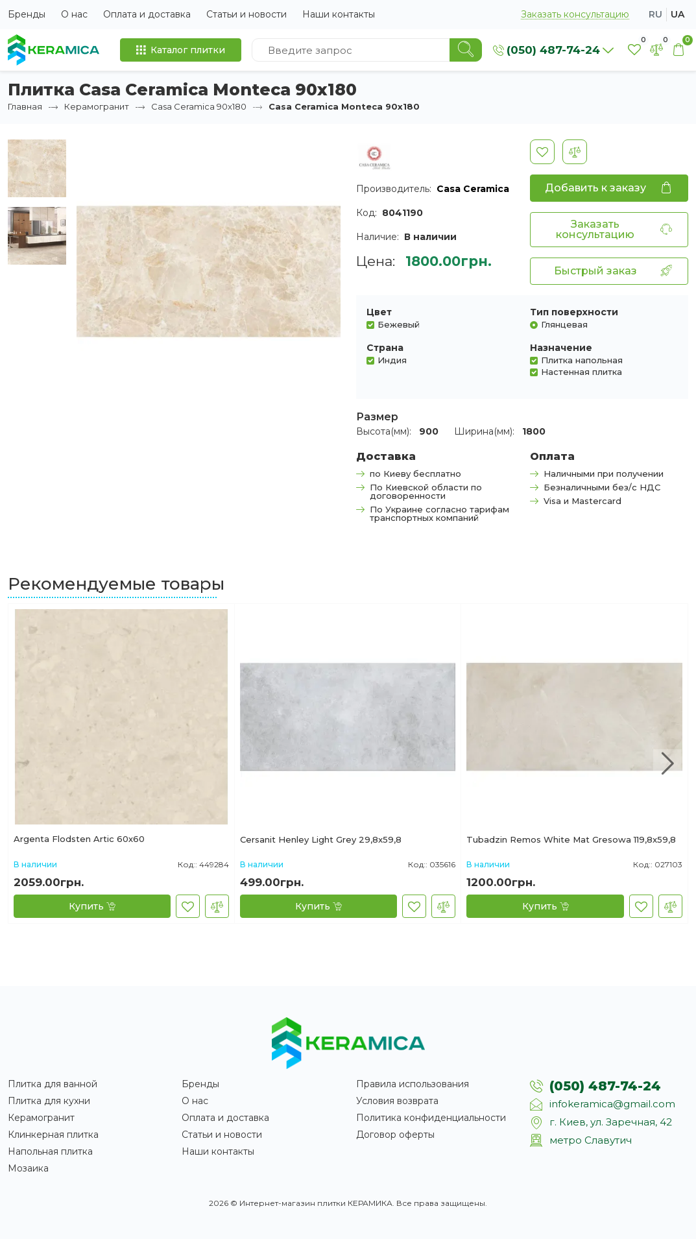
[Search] (466, 50)
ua (677, 14)
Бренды (26, 14)
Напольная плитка (50, 1151)
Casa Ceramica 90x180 (198, 106)
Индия (392, 360)
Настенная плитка (581, 371)
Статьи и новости (246, 14)
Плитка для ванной (52, 1084)
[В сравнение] (574, 151)
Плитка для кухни (49, 1101)
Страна (384, 348)
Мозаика (28, 1168)
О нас (74, 14)
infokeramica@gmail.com (612, 1104)
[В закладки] (542, 151)
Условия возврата (397, 1101)
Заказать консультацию (575, 14)
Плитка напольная (582, 360)
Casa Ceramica (473, 189)
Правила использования (412, 1084)
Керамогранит (96, 106)
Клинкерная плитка (53, 1134)
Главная (25, 106)
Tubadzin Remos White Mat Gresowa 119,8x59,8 (571, 840)
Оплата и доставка (147, 14)
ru (655, 14)
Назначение (561, 348)
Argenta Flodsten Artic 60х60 (79, 839)
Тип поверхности (574, 312)
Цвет (379, 312)
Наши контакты (338, 14)
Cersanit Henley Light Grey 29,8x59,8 (321, 840)
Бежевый (399, 324)
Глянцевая (564, 324)
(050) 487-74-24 (605, 1085)
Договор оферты (395, 1134)
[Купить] (92, 906)
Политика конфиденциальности (431, 1118)
